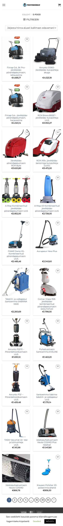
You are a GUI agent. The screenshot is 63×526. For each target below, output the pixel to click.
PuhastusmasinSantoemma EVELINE (47, 350)
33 (42, 500)
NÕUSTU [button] (50, 521)
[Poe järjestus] (31, 28)
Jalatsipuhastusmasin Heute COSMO (16, 486)
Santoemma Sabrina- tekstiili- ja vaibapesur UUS (47, 397)
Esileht (26, 14)
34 (48, 500)
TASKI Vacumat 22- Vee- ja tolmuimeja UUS (16, 442)
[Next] (54, 500)
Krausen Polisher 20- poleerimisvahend (47, 486)
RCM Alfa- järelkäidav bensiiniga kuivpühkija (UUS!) (47, 163)
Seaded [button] (37, 521)
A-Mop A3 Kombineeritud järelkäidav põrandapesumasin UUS (46, 208)
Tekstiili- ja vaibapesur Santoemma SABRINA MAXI (16, 301)
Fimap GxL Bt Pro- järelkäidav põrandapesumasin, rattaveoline (16, 71)
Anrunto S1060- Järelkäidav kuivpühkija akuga (46, 70)
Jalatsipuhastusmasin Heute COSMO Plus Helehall (47, 442)
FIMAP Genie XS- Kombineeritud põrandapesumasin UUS (16, 255)
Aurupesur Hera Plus (47, 251)
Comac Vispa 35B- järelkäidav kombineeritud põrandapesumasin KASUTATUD (47, 304)
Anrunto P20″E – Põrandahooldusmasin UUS (16, 351)
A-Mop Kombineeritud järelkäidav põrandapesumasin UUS (16, 208)
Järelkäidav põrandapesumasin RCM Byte (16, 163)
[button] (4, 4)
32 (37, 500)
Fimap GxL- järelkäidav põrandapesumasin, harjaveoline (16, 117)
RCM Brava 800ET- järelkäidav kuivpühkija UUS (47, 117)
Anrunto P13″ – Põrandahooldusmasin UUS (16, 397)
